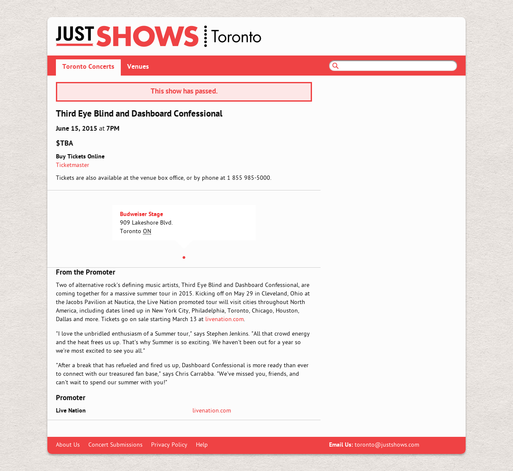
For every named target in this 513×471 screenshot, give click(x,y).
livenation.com (224, 320)
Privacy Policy (169, 445)
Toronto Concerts (88, 67)
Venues (138, 67)
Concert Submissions (115, 445)
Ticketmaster (72, 165)
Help (202, 445)
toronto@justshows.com (387, 445)
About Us (68, 445)
